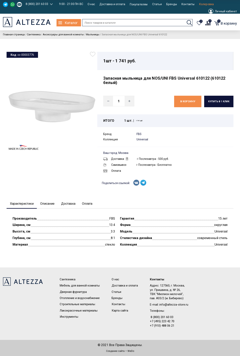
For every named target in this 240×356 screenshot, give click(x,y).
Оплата (112, 170)
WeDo (131, 351)
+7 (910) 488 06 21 (162, 326)
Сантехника (67, 280)
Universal (142, 139)
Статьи (157, 4)
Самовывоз (114, 164)
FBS (139, 134)
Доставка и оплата (112, 4)
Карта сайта (120, 311)
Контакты (188, 4)
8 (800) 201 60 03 (37, 4)
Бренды (171, 4)
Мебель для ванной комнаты (80, 286)
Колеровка (206, 4)
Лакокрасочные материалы (79, 311)
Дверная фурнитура (73, 292)
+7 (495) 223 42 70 (162, 322)
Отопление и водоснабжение (80, 298)
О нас (91, 4)
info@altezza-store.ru (173, 305)
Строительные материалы (77, 305)
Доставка (113, 158)
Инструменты (69, 317)
